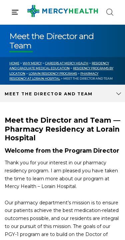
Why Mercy (32, 63)
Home (14, 63)
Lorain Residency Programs (53, 73)
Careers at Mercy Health (66, 63)
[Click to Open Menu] (15, 12)
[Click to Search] (110, 12)
